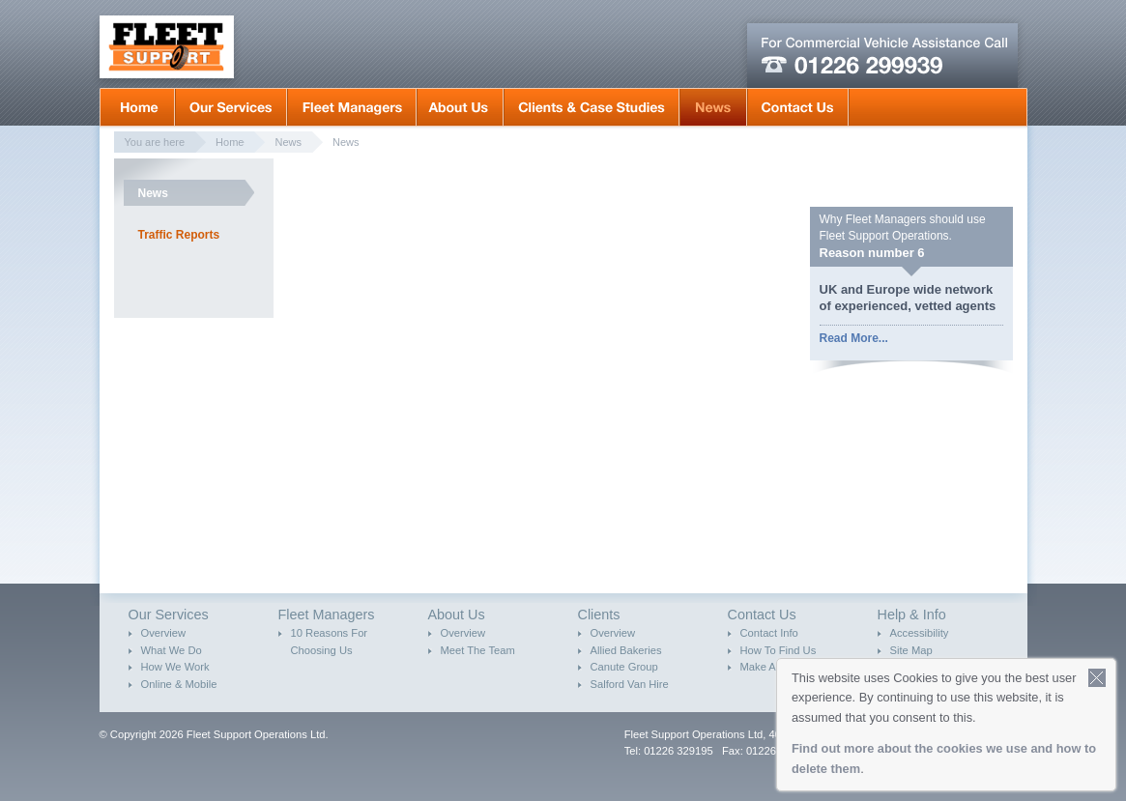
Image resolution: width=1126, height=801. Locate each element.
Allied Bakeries (626, 650)
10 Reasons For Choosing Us (329, 641)
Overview (164, 633)
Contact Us (798, 107)
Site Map (911, 650)
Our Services (231, 107)
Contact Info (769, 633)
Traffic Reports (179, 235)
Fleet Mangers (352, 107)
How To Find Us (778, 650)
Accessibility (919, 633)
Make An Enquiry (781, 666)
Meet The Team (478, 650)
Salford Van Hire (630, 684)
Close (1097, 678)
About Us (460, 107)
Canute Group (624, 666)
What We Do (171, 650)
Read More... (854, 338)
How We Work (175, 666)
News (713, 107)
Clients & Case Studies (591, 107)
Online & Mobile (179, 684)
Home (137, 107)
